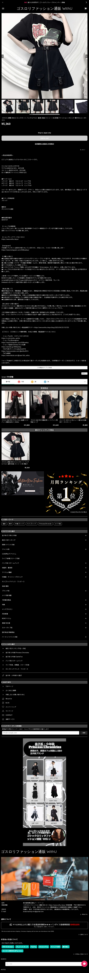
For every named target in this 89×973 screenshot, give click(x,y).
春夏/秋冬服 (6, 623)
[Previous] (3, 56)
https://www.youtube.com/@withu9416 (15, 351)
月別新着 (5, 614)
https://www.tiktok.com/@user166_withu (16, 355)
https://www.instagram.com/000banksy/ (15, 250)
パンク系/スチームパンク (10, 563)
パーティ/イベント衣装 (9, 637)
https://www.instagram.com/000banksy (15, 342)
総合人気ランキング (8, 540)
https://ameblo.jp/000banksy (11, 347)
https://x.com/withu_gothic (11, 338)
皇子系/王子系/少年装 (9, 535)
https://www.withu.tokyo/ (10, 239)
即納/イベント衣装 (8, 544)
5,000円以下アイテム (9, 554)
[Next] (86, 56)
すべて (8, 382)
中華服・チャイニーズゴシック (12, 577)
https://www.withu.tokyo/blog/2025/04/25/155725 (51, 327)
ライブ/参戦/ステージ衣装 (11, 558)
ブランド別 (5, 591)
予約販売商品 (6, 600)
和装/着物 (5, 586)
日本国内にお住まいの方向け (44, 144)
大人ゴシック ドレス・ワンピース (13, 581)
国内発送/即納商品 (8, 632)
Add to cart (44, 138)
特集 (3, 604)
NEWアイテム (6, 618)
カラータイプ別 (7, 628)
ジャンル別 (5, 549)
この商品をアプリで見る (44, 367)
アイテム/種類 (7, 572)
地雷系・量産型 (7, 568)
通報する (84, 373)
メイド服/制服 (7, 595)
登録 (84, 733)
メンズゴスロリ (7, 609)
